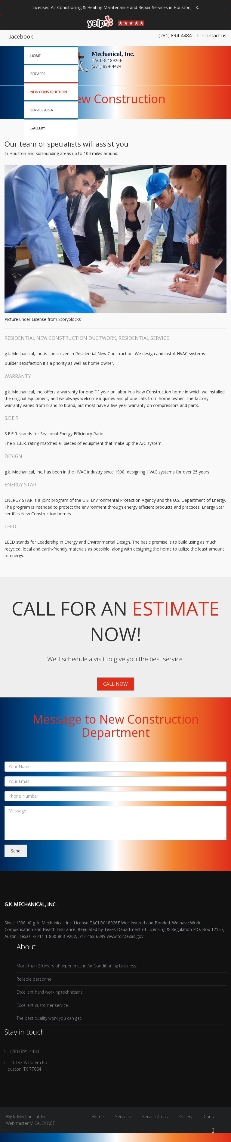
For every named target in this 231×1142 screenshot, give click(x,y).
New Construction (48, 92)
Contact (211, 1116)
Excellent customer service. (43, 1005)
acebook (21, 36)
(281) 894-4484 (175, 35)
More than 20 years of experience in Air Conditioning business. (77, 966)
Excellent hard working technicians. (50, 992)
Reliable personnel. (35, 979)
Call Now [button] (115, 684)
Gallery (37, 128)
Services (37, 73)
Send (15, 851)
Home (35, 55)
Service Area (41, 110)
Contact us (211, 35)
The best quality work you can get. (49, 1018)
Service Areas (155, 1116)
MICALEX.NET (42, 1123)
